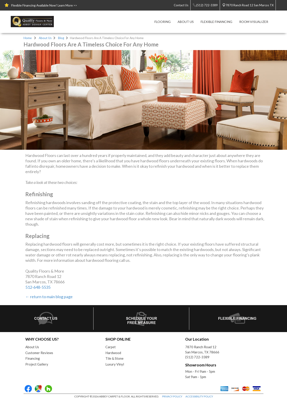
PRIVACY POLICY (172, 396)
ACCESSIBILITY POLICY (199, 396)
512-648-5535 (37, 287)
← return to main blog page (49, 296)
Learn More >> (67, 5)
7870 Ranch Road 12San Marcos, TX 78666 (202, 349)
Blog (61, 38)
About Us (45, 38)
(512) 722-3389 (197, 357)
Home (28, 38)
